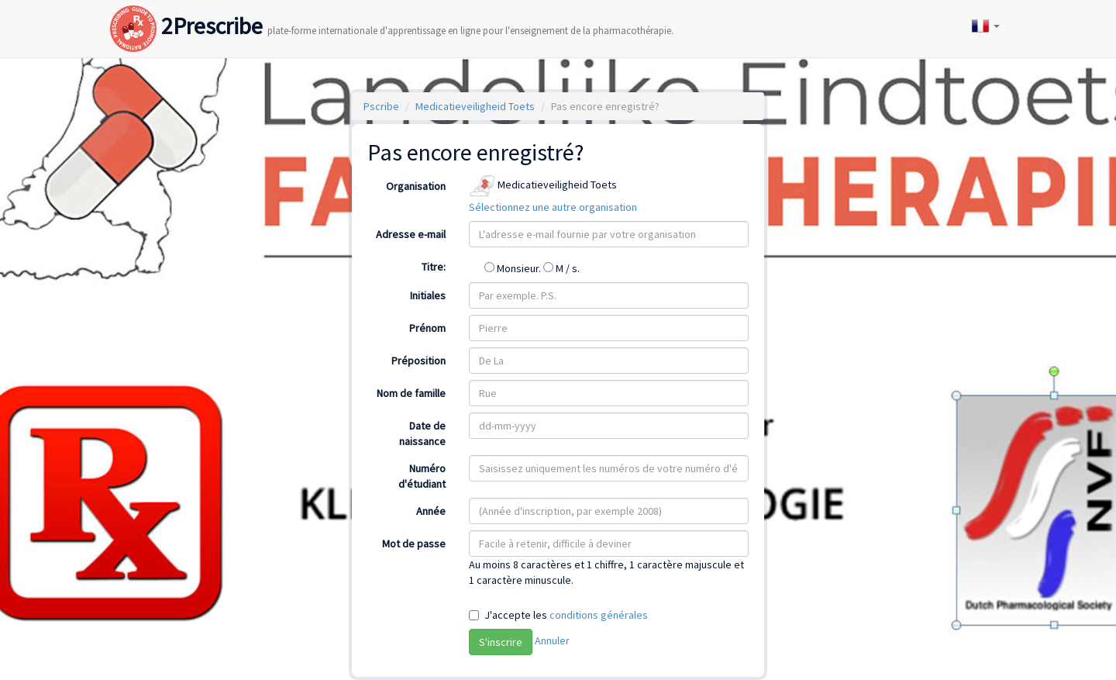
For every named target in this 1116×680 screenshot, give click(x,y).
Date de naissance (422, 433)
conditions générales (598, 615)
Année (431, 511)
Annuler (552, 640)
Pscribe (381, 106)
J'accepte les (566, 615)
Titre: (434, 267)
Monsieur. (513, 268)
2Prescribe (391, 10)
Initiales (428, 295)
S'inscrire (500, 642)
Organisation (416, 186)
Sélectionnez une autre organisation (553, 207)
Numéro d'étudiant (422, 476)
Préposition (418, 361)
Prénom (427, 328)
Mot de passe (414, 544)
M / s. (561, 268)
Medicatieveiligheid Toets (475, 106)
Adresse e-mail (411, 234)
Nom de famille (411, 393)
